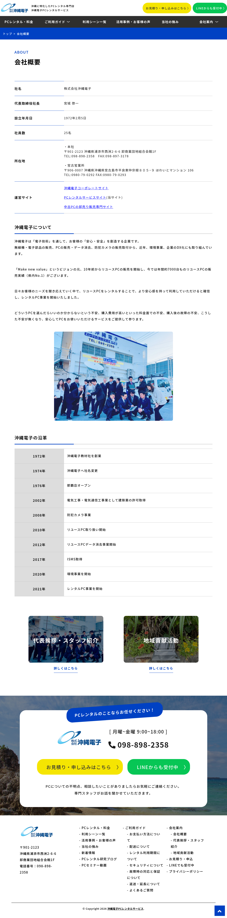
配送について (140, 846)
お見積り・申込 (181, 859)
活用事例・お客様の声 (133, 22)
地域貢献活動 (183, 852)
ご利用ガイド (55, 22)
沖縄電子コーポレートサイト (86, 188)
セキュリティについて (147, 865)
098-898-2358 (138, 744)
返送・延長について (145, 884)
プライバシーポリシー (186, 871)
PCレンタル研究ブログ (99, 859)
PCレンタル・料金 (19, 22)
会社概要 (180, 834)
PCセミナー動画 (94, 865)
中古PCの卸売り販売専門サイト (88, 206)
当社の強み (170, 22)
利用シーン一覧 (95, 22)
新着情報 (88, 852)
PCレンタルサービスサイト (85, 197)
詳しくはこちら (66, 668)
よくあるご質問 (142, 890)
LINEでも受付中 (181, 865)
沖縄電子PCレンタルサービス (125, 909)
